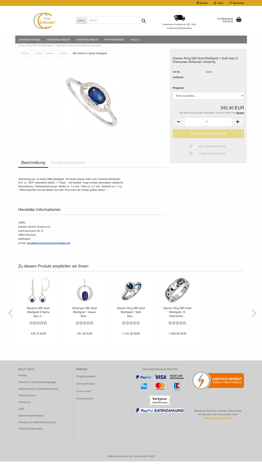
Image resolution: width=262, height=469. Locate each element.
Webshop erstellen (117, 463)
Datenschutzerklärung (30, 423)
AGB (21, 416)
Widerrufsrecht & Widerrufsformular (38, 396)
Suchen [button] (202, 3)
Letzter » (64, 60)
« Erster (24, 60)
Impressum (24, 409)
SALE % (135, 39)
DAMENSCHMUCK (30, 39)
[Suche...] (81, 20)
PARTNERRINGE (115, 39)
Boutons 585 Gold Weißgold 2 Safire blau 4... (38, 319)
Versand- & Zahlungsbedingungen (37, 389)
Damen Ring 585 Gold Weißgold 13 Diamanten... (177, 319)
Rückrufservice (26, 402)
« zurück (38, 60)
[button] (179, 129)
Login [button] (218, 3)
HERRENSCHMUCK (58, 39)
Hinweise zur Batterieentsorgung (36, 429)
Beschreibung (33, 170)
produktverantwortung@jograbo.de (48, 250)
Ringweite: (179, 95)
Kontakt (22, 382)
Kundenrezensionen (68, 170)
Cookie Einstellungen (30, 435)
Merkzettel (236, 3)
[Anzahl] (208, 129)
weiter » (51, 60)
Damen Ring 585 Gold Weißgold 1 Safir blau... (131, 319)
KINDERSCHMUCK (87, 39)
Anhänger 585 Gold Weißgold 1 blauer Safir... (84, 319)
